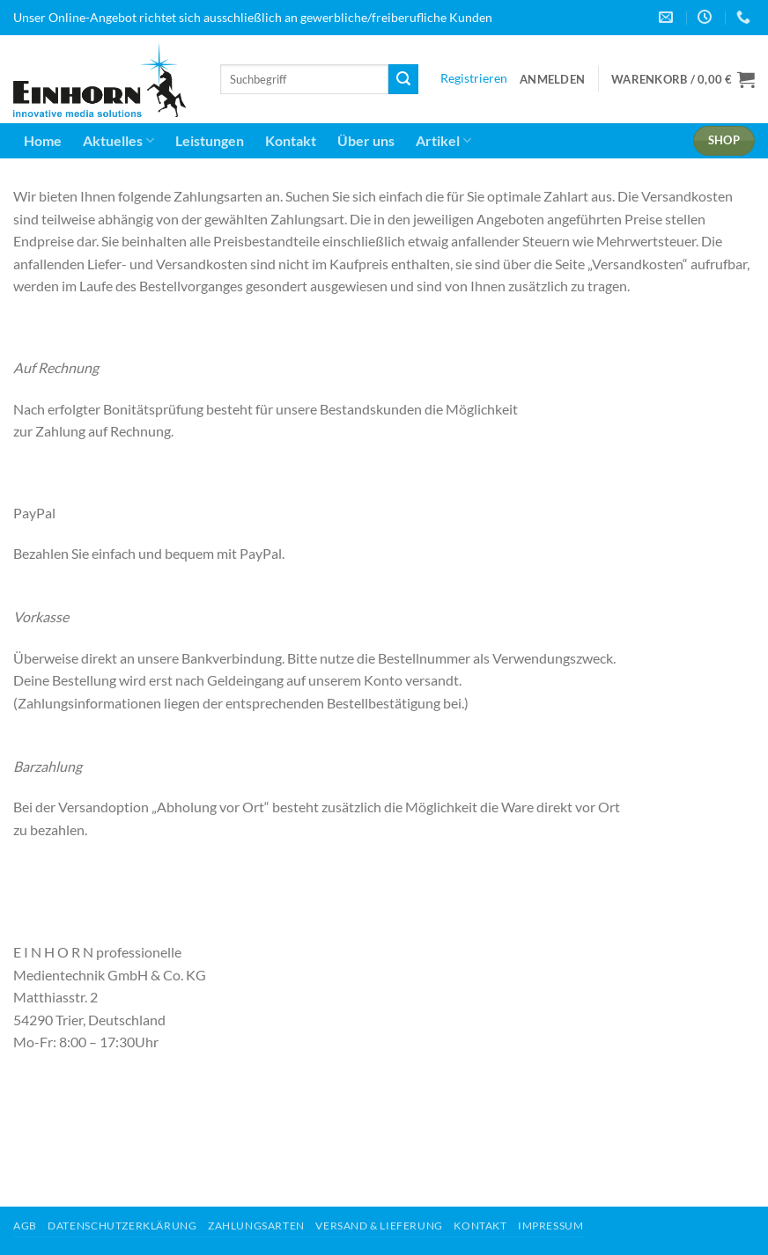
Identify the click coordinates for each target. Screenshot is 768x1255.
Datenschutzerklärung (122, 1225)
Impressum (551, 1225)
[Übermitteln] (403, 79)
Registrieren (473, 78)
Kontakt (290, 140)
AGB (25, 1225)
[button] (552, 79)
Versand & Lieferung (379, 1225)
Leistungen (209, 140)
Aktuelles (118, 141)
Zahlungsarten (256, 1225)
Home (43, 140)
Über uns (366, 140)
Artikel (443, 141)
